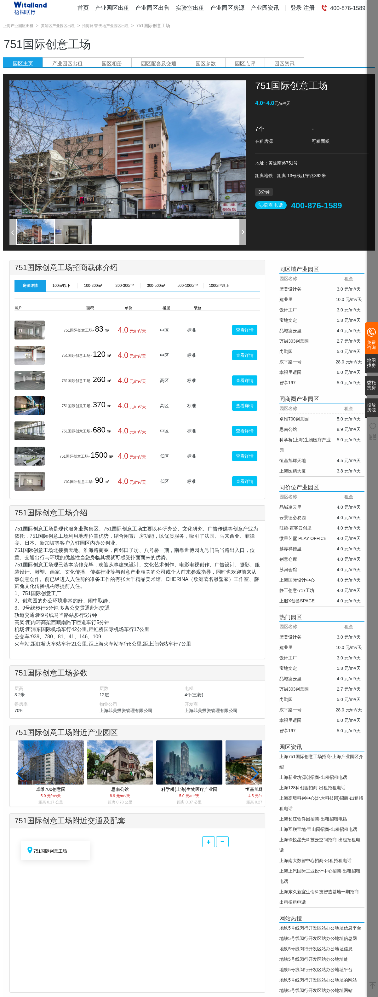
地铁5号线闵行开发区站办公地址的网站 (318, 980)
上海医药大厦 (292, 470)
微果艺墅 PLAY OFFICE (303, 538)
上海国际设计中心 (297, 580)
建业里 (286, 299)
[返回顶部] (372, 986)
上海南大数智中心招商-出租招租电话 (315, 860)
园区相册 (112, 63)
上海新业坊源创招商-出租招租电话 (313, 777)
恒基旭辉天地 (292, 460)
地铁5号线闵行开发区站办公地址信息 (315, 948)
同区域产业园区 (299, 269)
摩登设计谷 (290, 289)
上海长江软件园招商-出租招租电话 (313, 818)
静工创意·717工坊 (296, 590)
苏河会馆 (288, 569)
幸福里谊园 (290, 372)
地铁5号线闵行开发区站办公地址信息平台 (320, 927)
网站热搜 (290, 918)
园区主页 (23, 63)
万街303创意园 (294, 341)
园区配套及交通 (158, 63)
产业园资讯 (265, 8)
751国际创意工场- (79, 330)
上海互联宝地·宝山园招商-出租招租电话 (318, 829)
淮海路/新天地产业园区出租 (105, 26)
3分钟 (264, 191)
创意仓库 (288, 559)
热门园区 (290, 617)
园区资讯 (284, 63)
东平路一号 (290, 361)
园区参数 (206, 63)
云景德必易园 (292, 517)
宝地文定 (288, 320)
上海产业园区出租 (18, 26)
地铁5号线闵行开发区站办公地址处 (313, 959)
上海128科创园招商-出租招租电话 (312, 787)
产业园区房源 (227, 8)
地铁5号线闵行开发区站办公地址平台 (315, 969)
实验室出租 (190, 8)
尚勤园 (286, 351)
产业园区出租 (112, 8)
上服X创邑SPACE (297, 600)
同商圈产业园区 (299, 399)
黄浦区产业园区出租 (58, 26)
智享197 (287, 382)
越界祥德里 (290, 548)
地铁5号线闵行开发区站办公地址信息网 (318, 938)
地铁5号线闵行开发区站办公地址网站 (315, 990)
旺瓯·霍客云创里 (295, 527)
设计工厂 (288, 309)
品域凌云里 (290, 330)
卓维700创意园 (294, 418)
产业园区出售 (152, 8)
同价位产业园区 (299, 487)
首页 (83, 8)
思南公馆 (288, 429)
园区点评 (245, 63)
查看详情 (245, 330)
